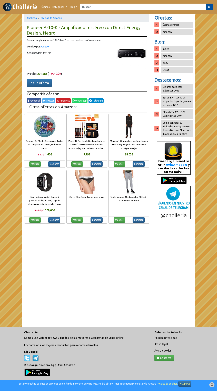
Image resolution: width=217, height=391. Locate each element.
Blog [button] (72, 6)
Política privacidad (165, 337)
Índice (166, 48)
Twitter (48, 100)
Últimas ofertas (171, 24)
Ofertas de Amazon (51, 17)
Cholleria (32, 17)
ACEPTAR (185, 383)
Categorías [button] (58, 6)
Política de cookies (167, 383)
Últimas (46, 6)
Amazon (45, 46)
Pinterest (63, 100)
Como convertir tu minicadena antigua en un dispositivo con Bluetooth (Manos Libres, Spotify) (177, 128)
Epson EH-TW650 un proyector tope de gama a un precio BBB (177, 101)
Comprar (54, 164)
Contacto (164, 357)
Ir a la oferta (39, 83)
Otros (166, 69)
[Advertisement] (173, 275)
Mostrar (35, 164)
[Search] (143, 7)
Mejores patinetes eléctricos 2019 (172, 88)
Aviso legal (161, 344)
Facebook (34, 100)
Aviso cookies (163, 350)
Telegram (96, 100)
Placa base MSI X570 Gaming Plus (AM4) (174, 114)
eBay (165, 62)
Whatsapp (80, 100)
